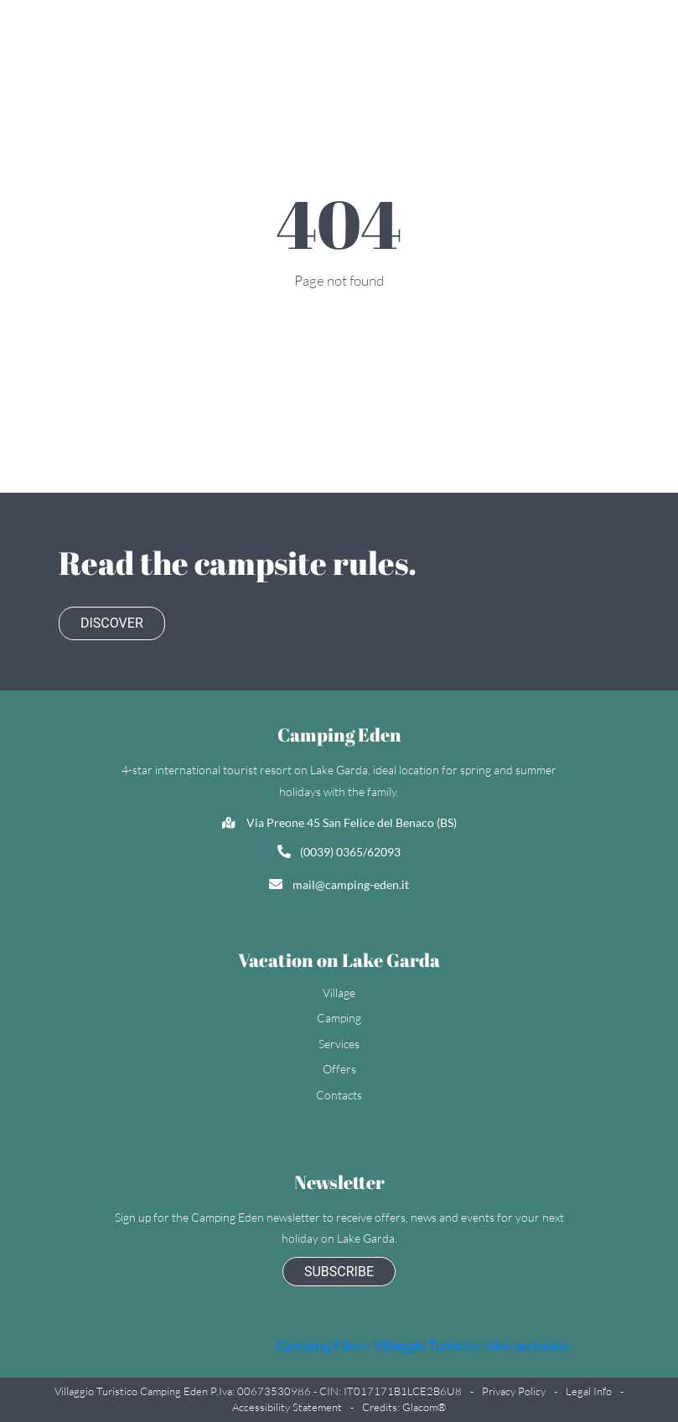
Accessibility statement (287, 1407)
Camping (339, 1018)
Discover (111, 623)
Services (339, 1044)
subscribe (339, 1272)
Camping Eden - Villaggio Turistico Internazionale (422, 1346)
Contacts (339, 1095)
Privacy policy (514, 1391)
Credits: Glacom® (404, 1407)
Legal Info (589, 1391)
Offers (339, 1069)
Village (339, 992)
